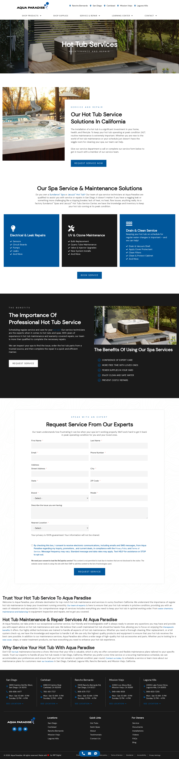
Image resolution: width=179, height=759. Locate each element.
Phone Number (97, 453)
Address (35, 465)
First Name (36, 441)
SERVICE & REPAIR (90, 16)
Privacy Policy (121, 549)
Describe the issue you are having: (46, 506)
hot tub (15, 652)
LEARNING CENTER (122, 16)
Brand (34, 493)
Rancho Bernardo (84, 678)
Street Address (38, 469)
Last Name (95, 441)
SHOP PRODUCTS (32, 16)
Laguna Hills (150, 678)
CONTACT (151, 16)
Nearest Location (39, 523)
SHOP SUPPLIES (60, 16)
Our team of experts (77, 606)
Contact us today (114, 658)
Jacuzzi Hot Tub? (77, 195)
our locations (48, 662)
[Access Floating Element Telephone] (83, 753)
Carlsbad (45, 678)
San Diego (11, 678)
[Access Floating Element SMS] (96, 753)
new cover (7, 640)
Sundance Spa (57, 195)
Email (33, 453)
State (33, 481)
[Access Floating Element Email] (90, 753)
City (92, 469)
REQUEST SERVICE (89, 572)
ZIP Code (94, 481)
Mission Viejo (116, 678)
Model (93, 493)
